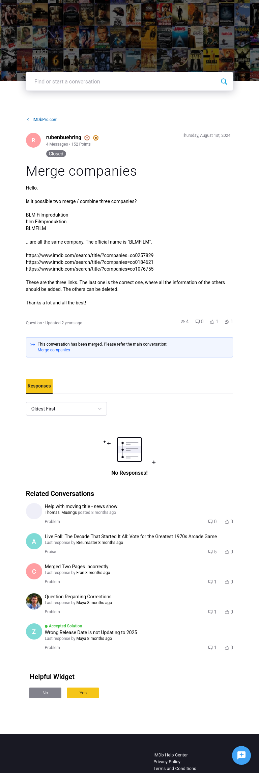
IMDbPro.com (42, 119)
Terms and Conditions (174, 768)
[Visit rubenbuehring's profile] (33, 140)
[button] (185, 321)
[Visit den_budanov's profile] (34, 601)
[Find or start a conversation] (224, 81)
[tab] (39, 386)
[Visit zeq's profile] (34, 631)
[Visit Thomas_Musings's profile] (34, 511)
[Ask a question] (241, 755)
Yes (83, 692)
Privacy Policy (166, 761)
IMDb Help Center (170, 754)
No (45, 692)
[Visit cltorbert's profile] (34, 571)
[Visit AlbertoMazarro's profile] (34, 541)
